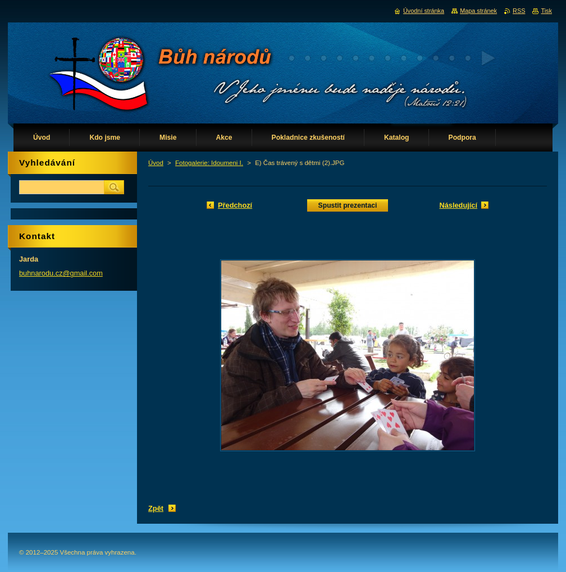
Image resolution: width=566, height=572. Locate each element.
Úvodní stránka (423, 10)
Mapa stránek (478, 10)
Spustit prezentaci (347, 205)
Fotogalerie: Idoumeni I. (209, 162)
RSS (519, 10)
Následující (458, 205)
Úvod (155, 162)
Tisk (546, 10)
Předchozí (235, 205)
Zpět (155, 508)
